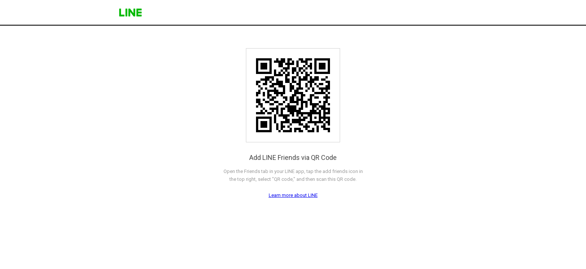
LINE (130, 12)
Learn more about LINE (293, 195)
